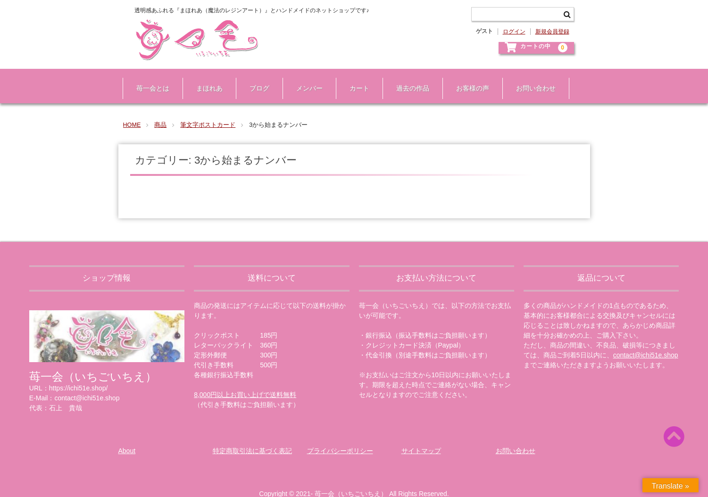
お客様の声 (468, 79)
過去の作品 (408, 79)
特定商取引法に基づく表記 (252, 437)
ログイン (514, 31)
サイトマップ (421, 437)
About (127, 437)
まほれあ (205, 79)
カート (355, 79)
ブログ (255, 79)
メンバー (305, 79)
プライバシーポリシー (340, 437)
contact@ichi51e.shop (645, 341)
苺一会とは (148, 79)
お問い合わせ (531, 79)
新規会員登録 (552, 31)
